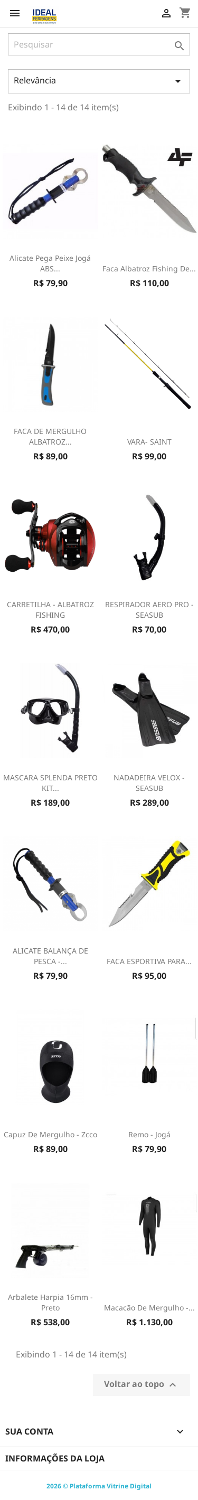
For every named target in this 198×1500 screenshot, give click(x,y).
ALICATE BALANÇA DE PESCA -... (50, 956)
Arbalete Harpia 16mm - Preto (50, 1302)
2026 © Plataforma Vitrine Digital (99, 1486)
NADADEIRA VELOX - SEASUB (149, 782)
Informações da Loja (55, 1458)
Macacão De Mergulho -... (149, 1308)
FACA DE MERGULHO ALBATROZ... (50, 436)
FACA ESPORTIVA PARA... (149, 961)
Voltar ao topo (141, 1384)
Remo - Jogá (149, 1134)
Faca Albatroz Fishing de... (149, 268)
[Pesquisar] (99, 44)
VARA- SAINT (149, 442)
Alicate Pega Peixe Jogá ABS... (50, 263)
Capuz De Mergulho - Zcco (50, 1134)
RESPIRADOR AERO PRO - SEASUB (149, 609)
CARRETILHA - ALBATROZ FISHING (50, 609)
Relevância (99, 81)
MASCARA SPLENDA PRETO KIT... (50, 782)
